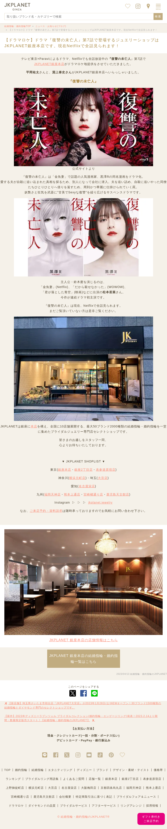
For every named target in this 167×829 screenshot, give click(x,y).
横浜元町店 (77, 478)
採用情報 (152, 805)
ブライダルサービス (73, 805)
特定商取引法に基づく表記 (94, 796)
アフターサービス (104, 805)
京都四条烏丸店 (111, 787)
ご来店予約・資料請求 (46, 510)
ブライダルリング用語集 (42, 778)
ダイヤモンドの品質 (42, 805)
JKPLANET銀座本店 (49, 64)
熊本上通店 (72, 494)
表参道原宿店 (105, 469)
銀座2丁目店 (83, 469)
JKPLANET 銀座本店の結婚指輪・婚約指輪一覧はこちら (83, 658)
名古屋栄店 (87, 486)
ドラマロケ (16, 805)
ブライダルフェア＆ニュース (136, 796)
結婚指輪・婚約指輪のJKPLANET (148, 674)
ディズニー (84, 770)
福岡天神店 (52, 494)
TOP (7, 770)
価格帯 (158, 770)
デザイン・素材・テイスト (131, 770)
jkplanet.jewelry (100, 502)
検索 (158, 16)
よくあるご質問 (73, 778)
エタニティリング (60, 770)
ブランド (102, 770)
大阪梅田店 (88, 787)
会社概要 (65, 796)
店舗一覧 (95, 778)
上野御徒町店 (15, 787)
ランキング (13, 778)
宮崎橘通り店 (93, 494)
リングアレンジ (131, 805)
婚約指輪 (21, 770)
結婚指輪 (38, 770)
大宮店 (103, 478)
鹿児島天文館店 (117, 494)
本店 (34, 426)
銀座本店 (64, 469)
